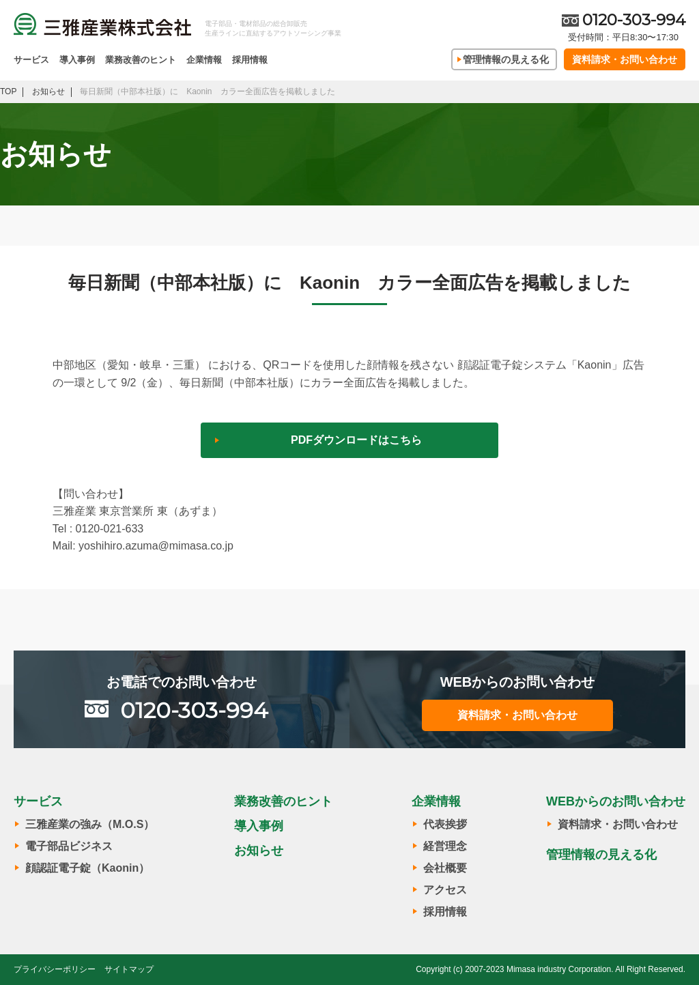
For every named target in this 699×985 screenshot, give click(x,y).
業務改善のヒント (140, 60)
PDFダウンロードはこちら (356, 440)
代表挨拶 (445, 824)
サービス (31, 60)
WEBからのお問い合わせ (615, 801)
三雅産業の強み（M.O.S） (89, 824)
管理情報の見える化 (506, 59)
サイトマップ (129, 969)
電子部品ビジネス (69, 846)
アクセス (445, 890)
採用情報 (250, 60)
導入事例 (77, 60)
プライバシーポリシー (55, 969)
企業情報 (204, 60)
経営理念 (445, 846)
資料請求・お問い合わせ (624, 59)
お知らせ (258, 850)
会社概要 (445, 868)
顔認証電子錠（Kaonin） (87, 868)
